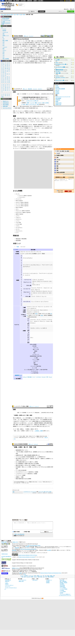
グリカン (16, 40)
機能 (36, 62)
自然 (15, 14)
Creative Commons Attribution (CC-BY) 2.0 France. (27, 555)
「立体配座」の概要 (38, 430)
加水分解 (20, 465)
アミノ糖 (29, 49)
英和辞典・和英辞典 (63, 582)
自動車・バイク (6, 35)
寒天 (48, 126)
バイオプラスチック (31, 148)
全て (2, 27)
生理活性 (32, 62)
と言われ (23, 421)
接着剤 (42, 140)
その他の (25, 42)
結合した (34, 42)
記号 (2, 97)
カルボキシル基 (30, 46)
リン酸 (39, 46)
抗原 (36, 61)
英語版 (36, 313)
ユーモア (39, 466)
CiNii (43, 102)
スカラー (39, 102)
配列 (47, 421)
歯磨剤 (33, 140)
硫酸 (46, 46)
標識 (51, 422)
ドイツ (33, 376)
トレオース (27, 275)
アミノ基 (36, 49)
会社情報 (47, 581)
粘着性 (48, 466)
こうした (49, 424)
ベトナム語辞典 (63, 591)
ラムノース (44, 296)
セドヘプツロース (44, 301)
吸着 (35, 118)
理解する (38, 421)
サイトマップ (7, 586)
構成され (44, 49)
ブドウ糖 (29, 461)
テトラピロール (34, 371)
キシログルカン (19, 227)
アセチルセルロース (43, 145)
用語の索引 (30, 88)
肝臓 (20, 478)
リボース (34, 281)
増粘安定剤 (33, 137)
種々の (16, 62)
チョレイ (58, 163)
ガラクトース (45, 292)
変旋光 (43, 253)
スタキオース (36, 311)
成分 (24, 57)
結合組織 (18, 466)
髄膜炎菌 (18, 450)
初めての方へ (66, 9)
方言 (3, 56)
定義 (57, 168)
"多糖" (28, 102)
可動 (22, 466)
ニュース (32, 102)
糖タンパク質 (24, 61)
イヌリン (38, 328)
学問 (3, 42)
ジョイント (25, 466)
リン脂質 (36, 357)
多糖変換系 (57, 99)
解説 (31, 415)
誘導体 (48, 146)
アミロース (21, 195)
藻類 (35, 126)
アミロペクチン (22, 197)
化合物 (20, 14)
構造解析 (45, 419)
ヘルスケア (5, 47)
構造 (39, 417)
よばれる (42, 52)
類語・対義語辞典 (8, 0)
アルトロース (39, 291)
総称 (40, 465)
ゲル (51, 119)
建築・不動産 (5, 40)
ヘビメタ (58, 159)
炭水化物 (33, 249)
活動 (47, 451)
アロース (33, 291)
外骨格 (26, 126)
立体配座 (16, 415)
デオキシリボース (36, 284)
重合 (24, 108)
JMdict (20, 572)
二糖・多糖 (58, 73)
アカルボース (30, 311)
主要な (29, 463)
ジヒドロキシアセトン (35, 264)
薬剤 (41, 424)
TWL (38, 104)
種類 (17, 54)
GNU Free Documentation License (34, 545)
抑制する (51, 451)
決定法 (49, 421)
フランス (25, 376)
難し (51, 419)
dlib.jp (27, 104)
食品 (22, 137)
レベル (51, 458)
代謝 (42, 456)
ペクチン (38, 121)
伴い (39, 458)
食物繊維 (30, 134)
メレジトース (36, 310)
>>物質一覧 (44, 492)
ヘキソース (21, 292)
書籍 (36, 102)
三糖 (24, 310)
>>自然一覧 (39, 492)
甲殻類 (30, 56)
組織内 (42, 458)
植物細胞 (20, 463)
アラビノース (40, 281)
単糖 (28, 42)
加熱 (43, 119)
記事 (21, 415)
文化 (3, 43)
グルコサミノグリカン (60, 77)
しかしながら (30, 422)
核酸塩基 (36, 364)
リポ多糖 (31, 52)
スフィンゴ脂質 (35, 359)
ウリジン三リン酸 (42, 491)
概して (22, 419)
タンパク (42, 51)
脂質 (29, 40)
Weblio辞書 (17, 547)
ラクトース (34, 306)
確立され (16, 422)
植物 (24, 54)
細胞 (22, 57)
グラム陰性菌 (34, 59)
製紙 (26, 140)
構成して (42, 40)
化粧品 (29, 140)
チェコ (50, 376)
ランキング (35, 88)
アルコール (35, 347)
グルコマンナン (19, 230)
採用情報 (47, 582)
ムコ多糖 (47, 47)
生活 (3, 45)
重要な (47, 40)
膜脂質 (25, 419)
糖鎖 (17, 424)
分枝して (46, 417)
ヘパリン (18, 220)
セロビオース (33, 308)
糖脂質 (37, 52)
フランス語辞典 (63, 587)
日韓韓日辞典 (29, 0)
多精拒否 (57, 93)
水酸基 (24, 145)
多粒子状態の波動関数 (60, 88)
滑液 (30, 466)
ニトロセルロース (34, 145)
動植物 (49, 56)
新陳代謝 (32, 458)
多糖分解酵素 (58, 98)
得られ (26, 465)
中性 (50, 44)
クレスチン (58, 71)
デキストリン (42, 321)
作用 (31, 471)
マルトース (40, 306)
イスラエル (38, 376)
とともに (35, 40)
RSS (42, 598)
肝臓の (22, 451)
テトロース (21, 274)
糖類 (24, 14)
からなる (20, 456)
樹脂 (27, 146)
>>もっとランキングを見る (68, 174)
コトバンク (22, 246)
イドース (40, 292)
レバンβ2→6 (43, 328)
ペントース (21, 283)
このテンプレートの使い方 (32, 100)
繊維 (24, 140)
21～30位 (67, 151)
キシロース (45, 281)
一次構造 (33, 421)
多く (21, 417)
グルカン (46, 54)
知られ (42, 57)
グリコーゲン (41, 54)
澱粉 (17, 465)
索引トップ (25, 88)
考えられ (45, 426)
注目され (40, 62)
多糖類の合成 (58, 104)
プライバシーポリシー (9, 585)
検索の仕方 (7, 581)
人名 (3, 55)
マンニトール (33, 491)
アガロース (32, 121)
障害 (20, 458)
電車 (3, 33)
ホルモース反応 (48, 491)
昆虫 (27, 56)
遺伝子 (17, 458)
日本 (47, 376)
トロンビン (43, 451)
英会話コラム (6, 101)
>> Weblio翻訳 (71, 177)
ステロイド (35, 361)
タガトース (37, 289)
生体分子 (16, 421)
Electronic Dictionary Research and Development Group (50, 572)
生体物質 (34, 344)
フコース (33, 296)
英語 (21, 106)
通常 (18, 460)
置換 (34, 46)
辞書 (2, 0)
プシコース (33, 287)
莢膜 (39, 59)
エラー (17, 456)
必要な (45, 422)
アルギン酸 (18, 222)
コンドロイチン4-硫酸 (60, 67)
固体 (24, 118)
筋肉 (22, 478)
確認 (57, 165)
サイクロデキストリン (20, 471)
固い (21, 455)
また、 (16, 52)
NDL (24, 104)
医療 (48, 140)
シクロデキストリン (20, 473)
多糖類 (17, 455)
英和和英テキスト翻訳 (19, 520)
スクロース (29, 306)
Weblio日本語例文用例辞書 (21, 444)
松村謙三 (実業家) (60, 155)
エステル (43, 46)
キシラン (18, 229)
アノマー (22, 253)
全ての (17, 463)
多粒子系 (57, 90)
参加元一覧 (72, 9)
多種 (28, 57)
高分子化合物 (29, 108)
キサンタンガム (23, 129)
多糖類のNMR (58, 103)
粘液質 (18, 57)
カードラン (18, 204)
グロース (35, 292)
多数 (31, 42)
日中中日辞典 (23, 0)
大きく (42, 44)
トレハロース (46, 306)
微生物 (14, 57)
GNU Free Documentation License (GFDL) (28, 549)
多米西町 (57, 87)
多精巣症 (57, 91)
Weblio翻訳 (62, 583)
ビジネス (4, 28)
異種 (23, 44)
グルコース (20, 42)
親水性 (29, 118)
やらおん (58, 153)
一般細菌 (49, 57)
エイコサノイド (35, 354)
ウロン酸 (22, 46)
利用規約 (6, 583)
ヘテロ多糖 (37, 44)
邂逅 (57, 170)
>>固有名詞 (34, 492)
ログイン (62, 0)
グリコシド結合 (47, 106)
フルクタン (32, 328)
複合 (32, 44)
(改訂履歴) (27, 546)
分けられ (46, 44)
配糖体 (35, 351)
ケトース (28, 251)
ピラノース (33, 251)
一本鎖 (35, 417)
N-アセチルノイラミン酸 (61, 64)
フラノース (38, 251)
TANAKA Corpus (4, 553)
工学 (3, 38)
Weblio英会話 (6, 102)
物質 (17, 14)
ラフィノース (30, 310)
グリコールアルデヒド (28, 258)
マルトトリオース (44, 310)
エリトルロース (34, 273)
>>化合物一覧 (49, 492)
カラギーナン (19, 219)
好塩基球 (26, 451)
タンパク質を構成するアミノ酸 (31, 369)
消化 (22, 132)
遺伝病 (23, 456)
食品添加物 (27, 137)
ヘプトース (21, 301)
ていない (20, 422)
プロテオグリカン (36, 51)
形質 (33, 456)
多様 (20, 54)
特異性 (35, 424)
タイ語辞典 (62, 590)
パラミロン (18, 205)
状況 (23, 422)
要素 (23, 461)
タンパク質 (25, 40)
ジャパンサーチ (32, 104)
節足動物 (19, 126)
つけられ (44, 466)
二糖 (24, 307)
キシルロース (41, 279)
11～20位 (62, 151)
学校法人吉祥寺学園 (60, 172)
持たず (42, 417)
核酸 (32, 40)
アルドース (22, 251)
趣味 (3, 48)
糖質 (37, 42)
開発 (44, 424)
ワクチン (26, 450)
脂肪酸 (31, 356)
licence (24, 574)
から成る (51, 42)
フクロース (38, 296)
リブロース (34, 279)
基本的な (45, 421)
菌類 (23, 126)
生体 (38, 40)
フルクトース (46, 287)
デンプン (35, 54)
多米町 (56, 85)
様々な (30, 465)
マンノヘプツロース (35, 301)
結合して (25, 51)
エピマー (39, 253)
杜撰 (57, 157)
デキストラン (19, 210)
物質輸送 (41, 422)
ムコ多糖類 (46, 458)
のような (38, 56)
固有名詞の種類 (10, 14)
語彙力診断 (5, 106)
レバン (17, 232)
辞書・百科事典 (6, 58)
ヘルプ (73, 0)
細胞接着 (36, 422)
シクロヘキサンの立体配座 (31, 253)
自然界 (49, 49)
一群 (22, 458)
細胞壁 (14, 59)
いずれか (26, 458)
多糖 (18, 246)
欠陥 (36, 458)
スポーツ (4, 50)
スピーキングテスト (7, 108)
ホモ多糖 (19, 44)
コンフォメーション (21, 426)
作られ (30, 451)
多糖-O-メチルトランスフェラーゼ (62, 96)
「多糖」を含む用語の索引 (19, 534)
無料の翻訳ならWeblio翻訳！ (21, 5)
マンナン (17, 56)
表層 (46, 59)
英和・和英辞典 (16, 0)
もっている (23, 62)
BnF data (30, 376)
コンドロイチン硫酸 (28, 47)
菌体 (48, 59)
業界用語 (4, 30)
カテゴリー (40, 88)
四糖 (24, 312)
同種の (45, 42)
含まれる (26, 478)
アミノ (41, 56)
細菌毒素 (32, 61)
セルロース (29, 54)
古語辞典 (35, 0)
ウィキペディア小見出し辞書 (21, 406)
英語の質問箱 (6, 104)
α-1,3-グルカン (19, 212)
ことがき (32, 426)
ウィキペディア (18, 88)
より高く (20, 460)
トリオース (21, 266)
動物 (14, 132)
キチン (34, 56)
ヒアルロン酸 (36, 47)
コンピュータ (5, 32)
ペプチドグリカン (26, 59)
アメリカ (43, 376)
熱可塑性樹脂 (23, 148)
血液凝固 (35, 451)
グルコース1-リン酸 (60, 80)
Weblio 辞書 (68, 0)
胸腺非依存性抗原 (59, 69)
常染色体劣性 (29, 456)
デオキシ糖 (28, 285)
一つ (20, 421)
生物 (19, 62)
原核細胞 (29, 455)
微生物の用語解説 (18, 36)
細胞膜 (33, 455)
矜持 (57, 161)
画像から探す (21, 581)
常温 (21, 118)
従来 (44, 47)
